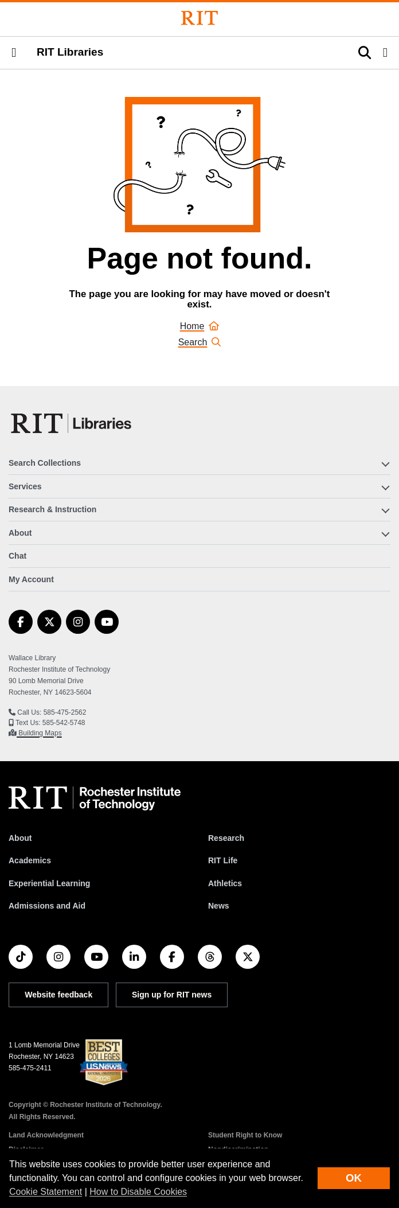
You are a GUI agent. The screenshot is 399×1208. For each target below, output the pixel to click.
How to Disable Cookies (138, 1192)
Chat (17, 555)
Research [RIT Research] (226, 838)
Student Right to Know (245, 1135)
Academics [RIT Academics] (30, 860)
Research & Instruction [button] (52, 509)
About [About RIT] (20, 838)
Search (199, 342)
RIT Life (222, 860)
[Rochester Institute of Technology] (199, 18)
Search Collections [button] (45, 462)
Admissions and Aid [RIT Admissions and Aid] (47, 905)
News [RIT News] (218, 905)
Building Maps (39, 733)
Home (200, 326)
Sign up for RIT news (172, 994)
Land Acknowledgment (46, 1135)
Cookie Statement (45, 1192)
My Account (31, 579)
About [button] (20, 532)
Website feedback (58, 994)
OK (354, 1178)
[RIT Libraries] (72, 423)
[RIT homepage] (95, 798)
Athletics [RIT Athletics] (225, 883)
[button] (14, 53)
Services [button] (25, 486)
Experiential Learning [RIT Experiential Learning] (49, 883)
